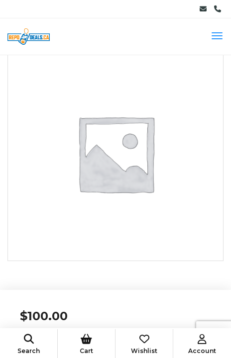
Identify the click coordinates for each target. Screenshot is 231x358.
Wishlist (144, 344)
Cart (86, 344)
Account (202, 344)
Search (28, 344)
